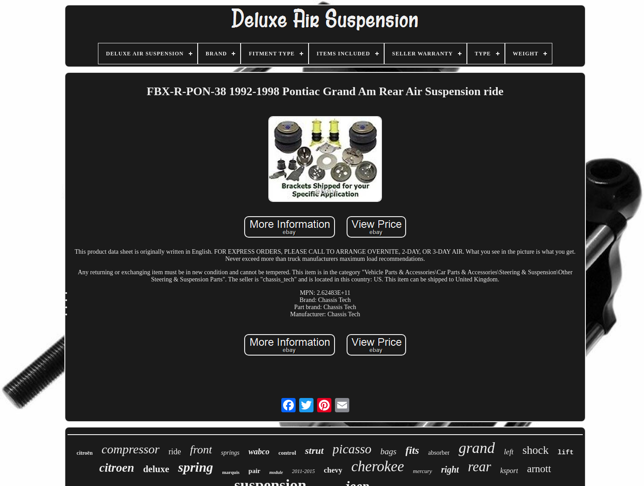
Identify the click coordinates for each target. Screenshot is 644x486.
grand (476, 448)
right (450, 469)
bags (389, 451)
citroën (84, 453)
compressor (131, 449)
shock (535, 450)
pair (255, 470)
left (509, 452)
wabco (259, 451)
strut (314, 450)
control (287, 452)
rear (479, 466)
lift (566, 453)
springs (230, 452)
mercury (422, 471)
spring (195, 467)
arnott (539, 468)
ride (175, 451)
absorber (438, 452)
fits (412, 450)
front (201, 449)
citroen (116, 467)
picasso (352, 449)
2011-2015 (303, 471)
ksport (509, 470)
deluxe (156, 469)
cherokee (377, 466)
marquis (231, 472)
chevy (333, 470)
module (276, 472)
